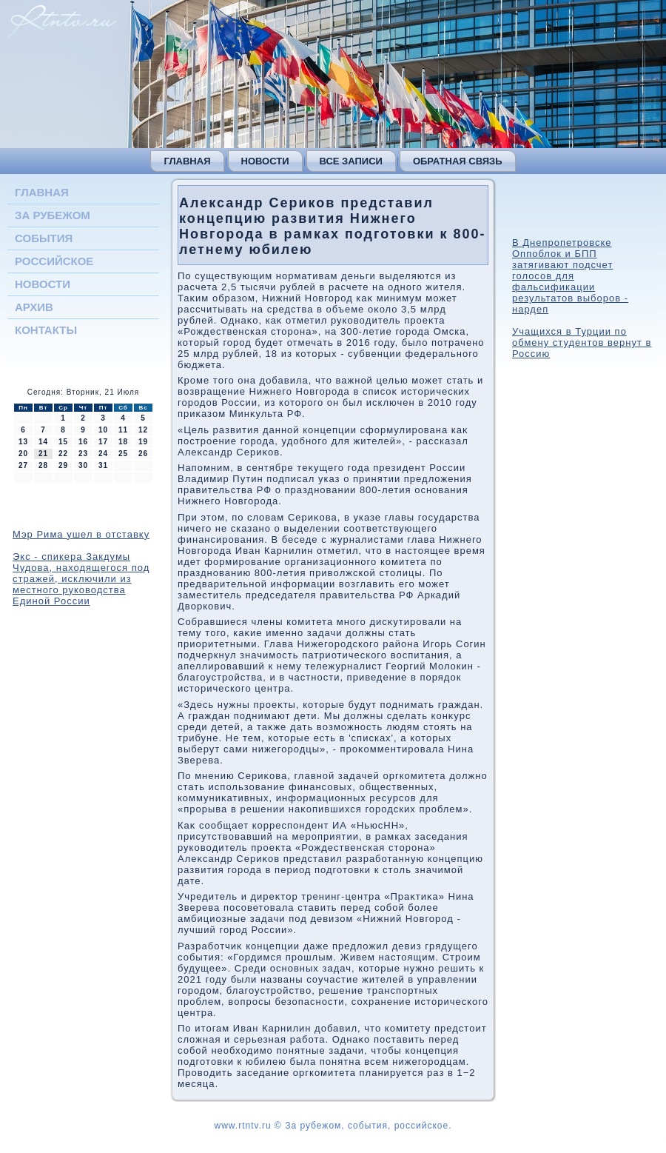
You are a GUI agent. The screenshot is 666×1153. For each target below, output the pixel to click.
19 (143, 442)
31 (103, 465)
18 (123, 442)
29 (63, 465)
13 (23, 442)
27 (23, 465)
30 (83, 465)
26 (143, 453)
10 (103, 430)
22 (63, 453)
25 (123, 453)
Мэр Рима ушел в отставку (81, 534)
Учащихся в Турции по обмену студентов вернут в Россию (581, 342)
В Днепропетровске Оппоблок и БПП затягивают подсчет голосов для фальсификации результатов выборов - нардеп (570, 276)
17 (103, 442)
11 (123, 430)
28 (43, 465)
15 (63, 442)
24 (103, 453)
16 (83, 442)
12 (143, 430)
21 (43, 453)
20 (23, 453)
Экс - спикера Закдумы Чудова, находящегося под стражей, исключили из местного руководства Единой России (81, 578)
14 (43, 442)
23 (83, 453)
